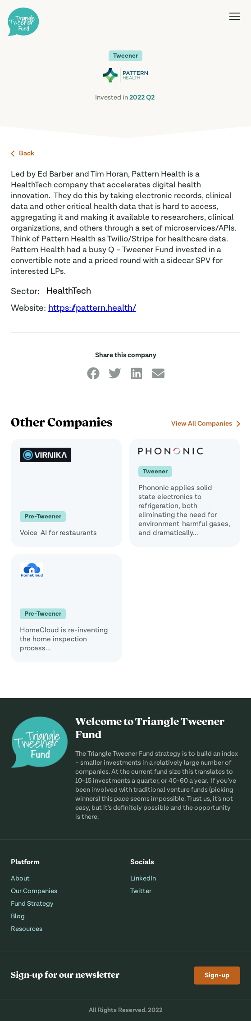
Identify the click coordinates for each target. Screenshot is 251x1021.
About (20, 878)
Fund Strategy (32, 903)
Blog (18, 916)
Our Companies (34, 891)
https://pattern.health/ (92, 308)
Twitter (140, 891)
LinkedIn (143, 878)
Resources (26, 929)
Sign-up (217, 975)
